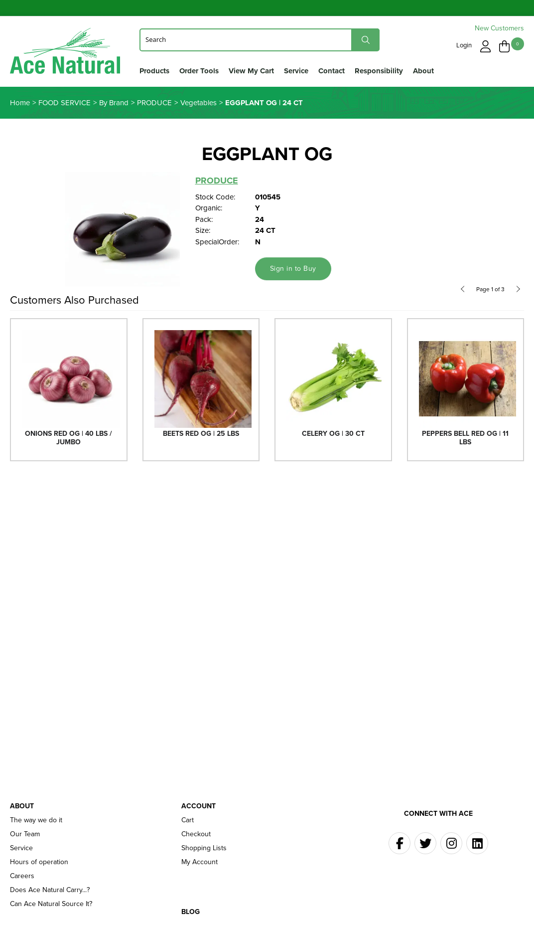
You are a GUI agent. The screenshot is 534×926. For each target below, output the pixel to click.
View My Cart (251, 70)
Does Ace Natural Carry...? (50, 890)
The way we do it (36, 820)
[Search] (259, 39)
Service (296, 70)
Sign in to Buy (293, 268)
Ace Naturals (65, 53)
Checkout (196, 834)
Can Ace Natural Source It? (51, 904)
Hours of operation (39, 862)
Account (198, 806)
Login (464, 45)
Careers (22, 876)
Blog (190, 912)
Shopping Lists (204, 848)
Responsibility (379, 70)
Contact (331, 70)
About (423, 70)
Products (154, 70)
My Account (199, 862)
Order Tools (199, 70)
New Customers (499, 28)
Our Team (25, 834)
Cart (187, 820)
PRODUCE (216, 180)
